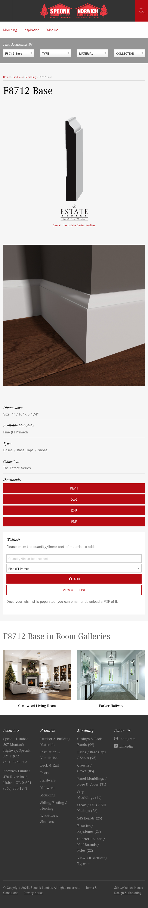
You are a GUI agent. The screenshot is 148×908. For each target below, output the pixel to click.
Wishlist (52, 29)
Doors (44, 772)
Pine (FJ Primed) (15, 432)
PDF (74, 521)
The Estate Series (17, 468)
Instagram (127, 738)
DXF (74, 510)
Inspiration (32, 29)
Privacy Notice (33, 892)
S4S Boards (89, 818)
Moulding (10, 29)
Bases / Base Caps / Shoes (25, 450)
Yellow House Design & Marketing (128, 890)
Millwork (47, 787)
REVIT (74, 488)
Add (74, 578)
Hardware (48, 780)
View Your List (74, 589)
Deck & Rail (49, 765)
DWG (74, 499)
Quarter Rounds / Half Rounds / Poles (91, 844)
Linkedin (126, 746)
